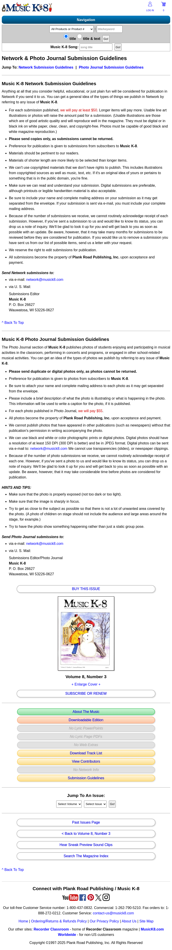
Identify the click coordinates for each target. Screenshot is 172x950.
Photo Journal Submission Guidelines (111, 67)
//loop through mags (69, 804)
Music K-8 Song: (82, 47)
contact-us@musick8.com (113, 913)
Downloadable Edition (86, 720)
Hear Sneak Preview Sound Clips (86, 845)
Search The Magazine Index (86, 856)
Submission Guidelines (86, 778)
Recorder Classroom (51, 929)
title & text (88, 39)
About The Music (86, 712)
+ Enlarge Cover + (86, 684)
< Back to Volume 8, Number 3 (86, 833)
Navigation (86, 20)
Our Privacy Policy (104, 921)
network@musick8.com (44, 279)
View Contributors (86, 761)
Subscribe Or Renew (86, 693)
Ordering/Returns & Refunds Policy (59, 921)
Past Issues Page (86, 822)
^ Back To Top (13, 323)
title (70, 39)
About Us (129, 921)
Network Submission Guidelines (46, 67)
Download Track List (86, 753)
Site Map (146, 921)
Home (23, 921)
